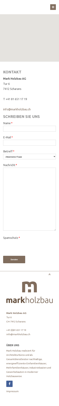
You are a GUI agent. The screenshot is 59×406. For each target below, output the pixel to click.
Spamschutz (11, 237)
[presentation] (27, 246)
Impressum (12, 391)
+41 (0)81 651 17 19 (16, 330)
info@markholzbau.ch (17, 109)
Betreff (8, 151)
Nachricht (10, 165)
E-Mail (8, 137)
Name (7, 123)
